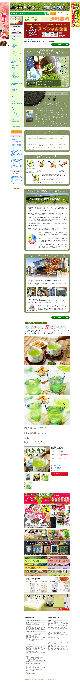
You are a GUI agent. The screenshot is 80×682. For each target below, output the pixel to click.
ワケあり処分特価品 (15, 116)
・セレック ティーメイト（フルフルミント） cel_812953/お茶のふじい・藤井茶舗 (16, 184)
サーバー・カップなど (17, 58)
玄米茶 (14, 43)
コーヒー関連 (14, 55)
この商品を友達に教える (57, 467)
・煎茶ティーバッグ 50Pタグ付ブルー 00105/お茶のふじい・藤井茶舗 (16, 154)
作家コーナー (14, 87)
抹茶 (14, 46)
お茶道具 (13, 67)
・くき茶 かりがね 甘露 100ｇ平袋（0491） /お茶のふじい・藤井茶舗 (16, 174)
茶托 (14, 75)
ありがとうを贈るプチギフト (17, 126)
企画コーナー (14, 119)
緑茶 (12, 38)
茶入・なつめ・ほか (16, 76)
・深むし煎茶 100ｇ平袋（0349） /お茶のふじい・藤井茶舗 (16, 163)
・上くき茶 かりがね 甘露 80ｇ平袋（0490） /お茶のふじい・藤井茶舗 (16, 148)
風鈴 (12, 107)
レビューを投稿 (55, 470)
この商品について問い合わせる (58, 465)
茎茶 (14, 44)
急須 (14, 69)
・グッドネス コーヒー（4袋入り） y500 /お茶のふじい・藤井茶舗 (16, 166)
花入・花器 (14, 98)
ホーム (25, 39)
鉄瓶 (14, 68)
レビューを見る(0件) (56, 468)
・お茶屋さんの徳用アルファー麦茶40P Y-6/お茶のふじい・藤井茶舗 (16, 177)
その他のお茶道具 (16, 81)
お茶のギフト (15, 113)
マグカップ (15, 59)
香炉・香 (13, 101)
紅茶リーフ (15, 51)
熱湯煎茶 (14, 40)
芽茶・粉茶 (15, 45)
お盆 (14, 90)
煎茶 (14, 39)
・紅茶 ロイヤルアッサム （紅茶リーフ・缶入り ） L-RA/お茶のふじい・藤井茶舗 (16, 160)
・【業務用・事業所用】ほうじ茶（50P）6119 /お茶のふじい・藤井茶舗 (16, 142)
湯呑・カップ (15, 72)
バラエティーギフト (16, 114)
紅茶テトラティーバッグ (17, 52)
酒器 (12, 96)
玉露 (14, 47)
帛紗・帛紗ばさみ (16, 78)
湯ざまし (14, 73)
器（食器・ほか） (15, 89)
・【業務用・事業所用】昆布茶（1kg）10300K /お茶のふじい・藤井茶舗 (16, 139)
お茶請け (13, 109)
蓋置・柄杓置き (15, 77)
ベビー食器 (15, 92)
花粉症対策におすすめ (15, 121)
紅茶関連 (13, 50)
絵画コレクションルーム (16, 124)
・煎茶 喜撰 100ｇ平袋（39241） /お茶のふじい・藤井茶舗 (16, 158)
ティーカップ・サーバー (17, 53)
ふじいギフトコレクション (16, 112)
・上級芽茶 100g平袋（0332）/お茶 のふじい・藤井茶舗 (16, 145)
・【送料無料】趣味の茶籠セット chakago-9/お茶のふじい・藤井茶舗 (16, 180)
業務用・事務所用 (15, 65)
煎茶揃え (14, 74)
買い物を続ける (55, 464)
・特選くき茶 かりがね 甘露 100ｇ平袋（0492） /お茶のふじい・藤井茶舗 (16, 151)
